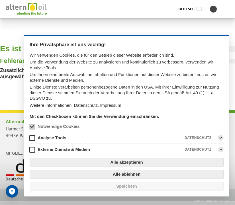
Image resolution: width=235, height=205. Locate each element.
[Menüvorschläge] (226, 9)
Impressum (110, 105)
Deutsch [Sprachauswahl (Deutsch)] (187, 9)
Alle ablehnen (127, 174)
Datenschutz (86, 105)
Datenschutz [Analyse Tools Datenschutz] (198, 138)
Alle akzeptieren (126, 162)
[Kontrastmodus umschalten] (213, 9)
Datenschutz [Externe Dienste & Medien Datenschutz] (198, 149)
